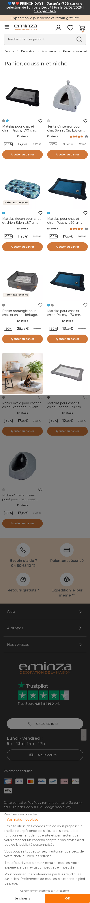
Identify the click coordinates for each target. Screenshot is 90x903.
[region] (45, 51)
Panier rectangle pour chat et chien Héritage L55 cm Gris (19, 315)
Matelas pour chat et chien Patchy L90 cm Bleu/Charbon (64, 223)
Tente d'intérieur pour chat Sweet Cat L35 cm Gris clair (65, 130)
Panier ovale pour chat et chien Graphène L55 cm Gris (21, 407)
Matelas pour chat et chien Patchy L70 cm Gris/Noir (18, 130)
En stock (22, 136)
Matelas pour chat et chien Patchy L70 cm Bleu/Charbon (63, 315)
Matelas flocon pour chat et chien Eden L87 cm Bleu (21, 223)
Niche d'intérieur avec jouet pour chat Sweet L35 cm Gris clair (19, 499)
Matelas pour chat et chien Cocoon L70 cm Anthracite (64, 407)
